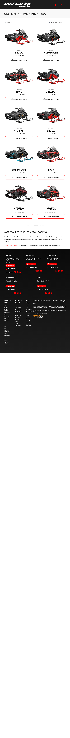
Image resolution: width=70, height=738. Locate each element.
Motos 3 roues (18, 311)
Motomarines (7, 320)
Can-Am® (6, 333)
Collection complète (6, 306)
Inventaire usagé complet (18, 306)
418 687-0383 (11, 269)
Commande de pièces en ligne (28, 325)
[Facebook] (15, 272)
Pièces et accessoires (28, 321)
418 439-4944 (31, 267)
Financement (18, 325)
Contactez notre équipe (10, 245)
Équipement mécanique (6, 331)
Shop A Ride (44, 313)
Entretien (28, 318)
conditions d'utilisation (47, 307)
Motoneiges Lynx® (6, 343)
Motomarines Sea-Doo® (7, 336)
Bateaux (6, 322)
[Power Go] (49, 316)
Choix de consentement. (59, 307)
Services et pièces (28, 316)
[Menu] (65, 4)
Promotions (28, 313)
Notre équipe (29, 309)
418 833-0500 (42, 289)
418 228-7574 (52, 267)
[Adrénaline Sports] (17, 4)
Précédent (27, 225)
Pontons (6, 324)
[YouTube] (20, 272)
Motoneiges (6, 318)
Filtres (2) (8, 23)
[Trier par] (57, 22)
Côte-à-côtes (7, 316)
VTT (5, 314)
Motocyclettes (7, 312)
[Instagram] (18, 272)
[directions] (60, 4)
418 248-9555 (11, 289)
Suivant (43, 225)
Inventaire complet (6, 310)
